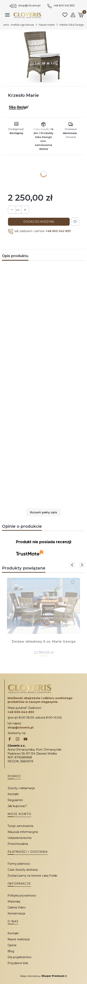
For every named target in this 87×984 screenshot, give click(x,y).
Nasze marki (47, 24)
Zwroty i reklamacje (21, 788)
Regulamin (15, 800)
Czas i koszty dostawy (23, 869)
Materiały (14, 901)
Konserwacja (16, 913)
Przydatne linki (18, 963)
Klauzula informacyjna (23, 832)
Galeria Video (17, 907)
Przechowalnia (18, 844)
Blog (11, 951)
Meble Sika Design (72, 24)
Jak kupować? (17, 806)
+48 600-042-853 (21, 712)
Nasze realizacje (19, 939)
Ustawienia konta (19, 838)
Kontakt (13, 794)
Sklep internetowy (42, 975)
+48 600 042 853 (64, 5)
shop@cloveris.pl (29, 5)
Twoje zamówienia (20, 826)
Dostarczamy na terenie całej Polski (32, 875)
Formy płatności (19, 863)
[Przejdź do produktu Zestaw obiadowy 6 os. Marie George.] (43, 606)
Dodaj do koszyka (38, 221)
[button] (43, 512)
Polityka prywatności (22, 895)
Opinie (12, 945)
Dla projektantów (19, 957)
